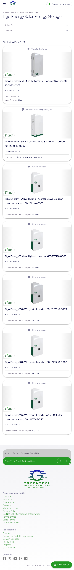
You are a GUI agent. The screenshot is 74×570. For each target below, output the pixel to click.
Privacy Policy (10, 511)
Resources (8, 542)
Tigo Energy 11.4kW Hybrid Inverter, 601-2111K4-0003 (35, 256)
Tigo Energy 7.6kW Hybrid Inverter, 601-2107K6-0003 (36, 309)
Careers (7, 505)
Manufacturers (10, 508)
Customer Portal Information (18, 536)
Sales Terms (9, 519)
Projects (7, 544)
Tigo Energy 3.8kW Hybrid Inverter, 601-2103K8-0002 (36, 362)
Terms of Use (9, 517)
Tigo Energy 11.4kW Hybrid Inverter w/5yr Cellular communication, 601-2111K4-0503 (34, 201)
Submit (64, 461)
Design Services (11, 539)
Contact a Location (61, 4)
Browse (6, 12)
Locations (8, 496)
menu (4, 4)
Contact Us (8, 502)
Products (14, 12)
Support (7, 533)
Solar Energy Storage (29, 12)
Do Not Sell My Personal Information (22, 514)
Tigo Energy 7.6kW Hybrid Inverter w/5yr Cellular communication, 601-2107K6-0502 (33, 417)
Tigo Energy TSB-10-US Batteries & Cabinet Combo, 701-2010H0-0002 (35, 143)
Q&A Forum (9, 547)
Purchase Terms (11, 522)
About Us (7, 499)
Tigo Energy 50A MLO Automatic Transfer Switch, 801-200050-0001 (36, 83)
